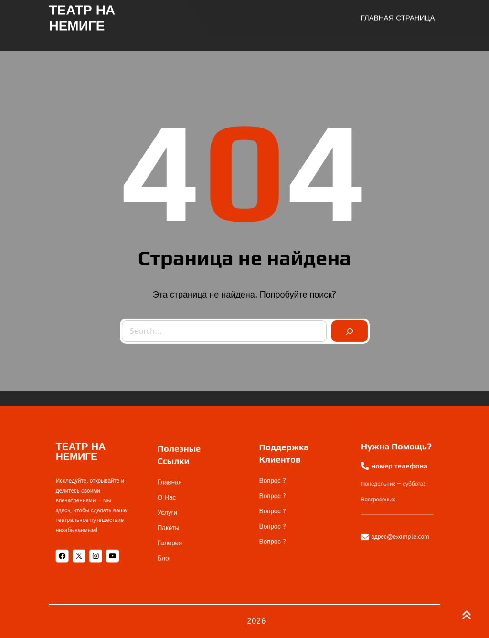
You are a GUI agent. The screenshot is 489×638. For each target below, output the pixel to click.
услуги (173, 510)
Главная (175, 487)
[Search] (347, 329)
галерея (175, 534)
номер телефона (398, 472)
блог (171, 545)
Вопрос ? (278, 484)
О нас (173, 499)
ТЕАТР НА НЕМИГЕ (82, 16)
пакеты (174, 522)
